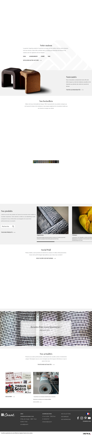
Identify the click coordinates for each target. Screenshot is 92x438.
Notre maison (7, 5)
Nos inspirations (66, 419)
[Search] (8, 226)
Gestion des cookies (28, 433)
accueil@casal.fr (24, 424)
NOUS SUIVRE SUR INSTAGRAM (46, 258)
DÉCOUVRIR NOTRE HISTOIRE (32, 60)
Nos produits (14, 5)
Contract (21, 5)
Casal (24, 56)
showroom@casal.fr (47, 421)
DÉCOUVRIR (10, 396)
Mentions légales (19, 433)
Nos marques (65, 416)
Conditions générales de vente (8, 433)
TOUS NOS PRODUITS (8, 232)
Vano (49, 56)
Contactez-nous (46, 330)
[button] (80, 5)
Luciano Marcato (33, 56)
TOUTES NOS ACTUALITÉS (46, 364)
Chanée (42, 56)
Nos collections (66, 413)
